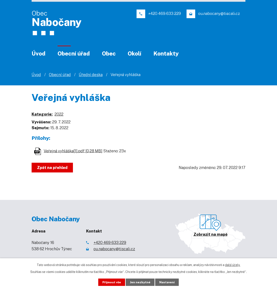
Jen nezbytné (140, 282)
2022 (59, 114)
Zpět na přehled (52, 167)
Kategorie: (42, 114)
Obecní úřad (74, 53)
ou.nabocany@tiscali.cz (114, 249)
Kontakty (166, 53)
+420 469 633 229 (109, 242)
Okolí (134, 53)
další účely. (232, 264)
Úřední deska (91, 74)
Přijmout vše (110, 282)
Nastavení (168, 282)
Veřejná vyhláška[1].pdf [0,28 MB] (73, 150)
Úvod (38, 53)
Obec (109, 53)
